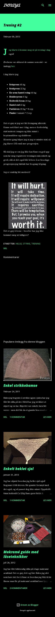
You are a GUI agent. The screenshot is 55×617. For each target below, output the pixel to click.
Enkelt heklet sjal (18, 468)
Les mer (47, 417)
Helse (19, 243)
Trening (35, 243)
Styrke (26, 243)
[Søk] (43, 5)
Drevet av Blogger (27, 604)
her (13, 66)
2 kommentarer (18, 588)
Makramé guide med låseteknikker (20, 554)
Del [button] (5, 248)
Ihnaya (11, 5)
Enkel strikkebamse (20, 385)
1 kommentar (17, 417)
